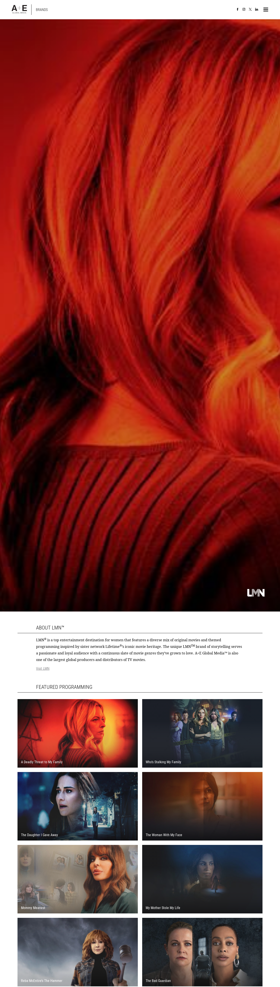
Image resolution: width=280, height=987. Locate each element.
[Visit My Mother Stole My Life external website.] (202, 881)
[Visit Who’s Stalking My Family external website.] (202, 735)
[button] (265, 10)
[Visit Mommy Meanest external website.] (78, 881)
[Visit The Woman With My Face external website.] (202, 808)
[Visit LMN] (140, 668)
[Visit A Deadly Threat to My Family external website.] (78, 735)
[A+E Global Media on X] (250, 9)
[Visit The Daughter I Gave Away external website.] (78, 808)
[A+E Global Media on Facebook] (237, 9)
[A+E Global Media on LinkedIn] (256, 9)
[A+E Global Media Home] (19, 10)
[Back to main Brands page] (42, 9)
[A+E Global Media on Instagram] (243, 9)
